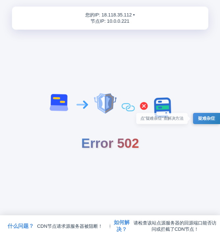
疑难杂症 (206, 118)
